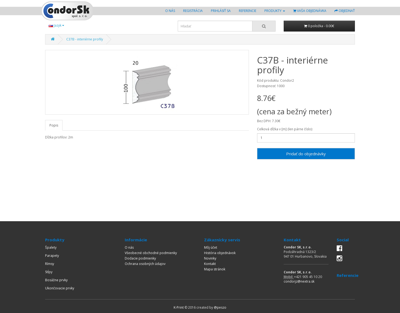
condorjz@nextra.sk (299, 281)
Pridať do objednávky (306, 153)
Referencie (247, 10)
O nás (172, 10)
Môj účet (210, 247)
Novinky (210, 258)
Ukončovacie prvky (59, 288)
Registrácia (193, 10)
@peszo (220, 307)
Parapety (52, 255)
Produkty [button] (274, 10)
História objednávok (220, 253)
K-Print (179, 307)
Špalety (51, 247)
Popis (53, 125)
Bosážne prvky (56, 280)
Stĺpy (48, 272)
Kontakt (210, 263)
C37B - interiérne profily (84, 39)
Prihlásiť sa (221, 10)
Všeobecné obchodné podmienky (151, 253)
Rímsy (49, 263)
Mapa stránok (214, 269)
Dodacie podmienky (140, 258)
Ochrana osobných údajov (145, 263)
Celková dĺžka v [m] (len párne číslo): (285, 129)
